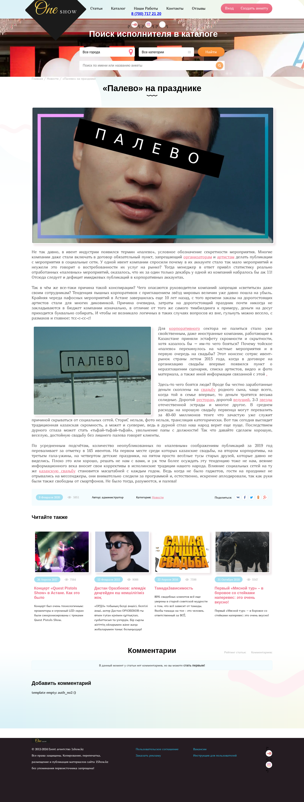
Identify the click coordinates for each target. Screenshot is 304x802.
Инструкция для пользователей (215, 755)
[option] (62, 576)
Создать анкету (254, 8)
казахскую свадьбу (57, 471)
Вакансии (199, 749)
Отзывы (198, 8)
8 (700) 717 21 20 (146, 14)
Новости (158, 497)
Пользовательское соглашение (157, 749)
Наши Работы (146, 8)
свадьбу (208, 389)
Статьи (96, 8)
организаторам (197, 257)
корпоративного (184, 328)
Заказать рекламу (148, 755)
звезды (265, 399)
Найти (211, 52)
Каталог (118, 8)
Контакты (174, 8)
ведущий (241, 399)
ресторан (205, 399)
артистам (225, 257)
